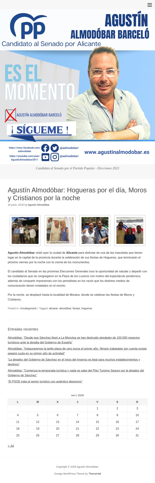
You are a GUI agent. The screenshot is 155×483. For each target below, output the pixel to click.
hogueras (87, 308)
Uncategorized (28, 308)
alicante (53, 308)
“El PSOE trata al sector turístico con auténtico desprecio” (45, 381)
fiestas (76, 308)
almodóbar (65, 308)
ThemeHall (94, 473)
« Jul (11, 445)
